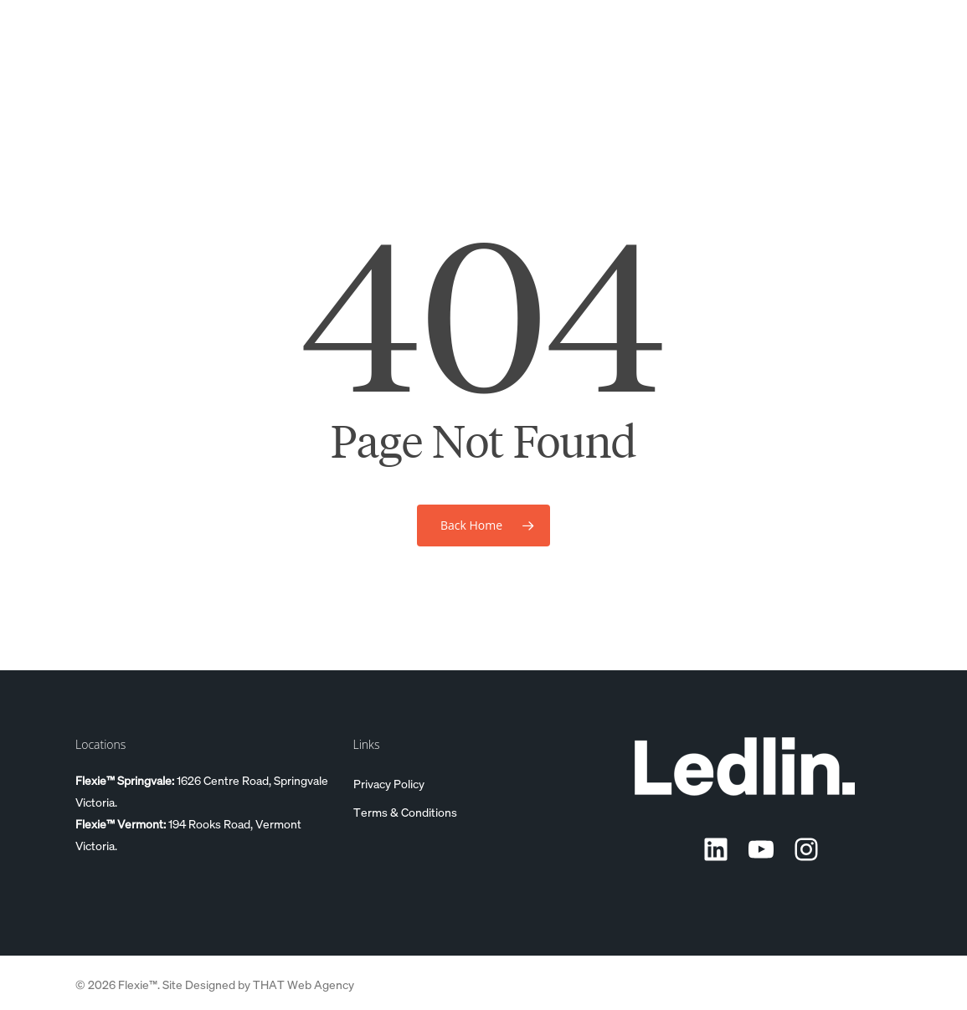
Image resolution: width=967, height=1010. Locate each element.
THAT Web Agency (303, 984)
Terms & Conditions (405, 811)
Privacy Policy (388, 783)
